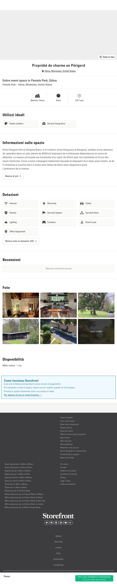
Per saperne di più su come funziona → (23, 395)
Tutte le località (66, 417)
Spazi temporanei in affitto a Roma (18, 467)
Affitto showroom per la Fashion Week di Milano (24, 494)
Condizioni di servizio (68, 474)
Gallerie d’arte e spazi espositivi (73, 434)
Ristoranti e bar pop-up (69, 447)
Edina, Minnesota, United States (60, 71)
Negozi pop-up (66, 428)
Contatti (63, 467)
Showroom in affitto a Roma (16, 487)
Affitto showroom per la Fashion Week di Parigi (23, 497)
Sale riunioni (65, 438)
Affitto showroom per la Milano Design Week (22, 507)
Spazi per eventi (66, 431)
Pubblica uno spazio (68, 471)
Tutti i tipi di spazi (67, 421)
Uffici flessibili (66, 441)
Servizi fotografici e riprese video (73, 451)
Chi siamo (64, 464)
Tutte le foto (106, 57)
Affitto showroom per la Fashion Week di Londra (24, 504)
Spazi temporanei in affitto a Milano (19, 464)
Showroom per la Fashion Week (17, 491)
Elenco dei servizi (67, 458)
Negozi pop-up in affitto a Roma (17, 474)
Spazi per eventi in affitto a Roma (18, 481)
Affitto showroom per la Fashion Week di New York (25, 501)
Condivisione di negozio (69, 454)
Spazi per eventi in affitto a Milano (18, 477)
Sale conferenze (66, 444)
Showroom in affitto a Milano (16, 484)
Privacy (63, 477)
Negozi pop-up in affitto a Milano (18, 471)
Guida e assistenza (67, 484)
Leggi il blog (65, 481)
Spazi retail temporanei (69, 424)
